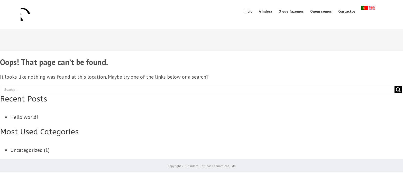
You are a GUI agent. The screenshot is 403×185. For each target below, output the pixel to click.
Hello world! (24, 117)
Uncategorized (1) (30, 150)
